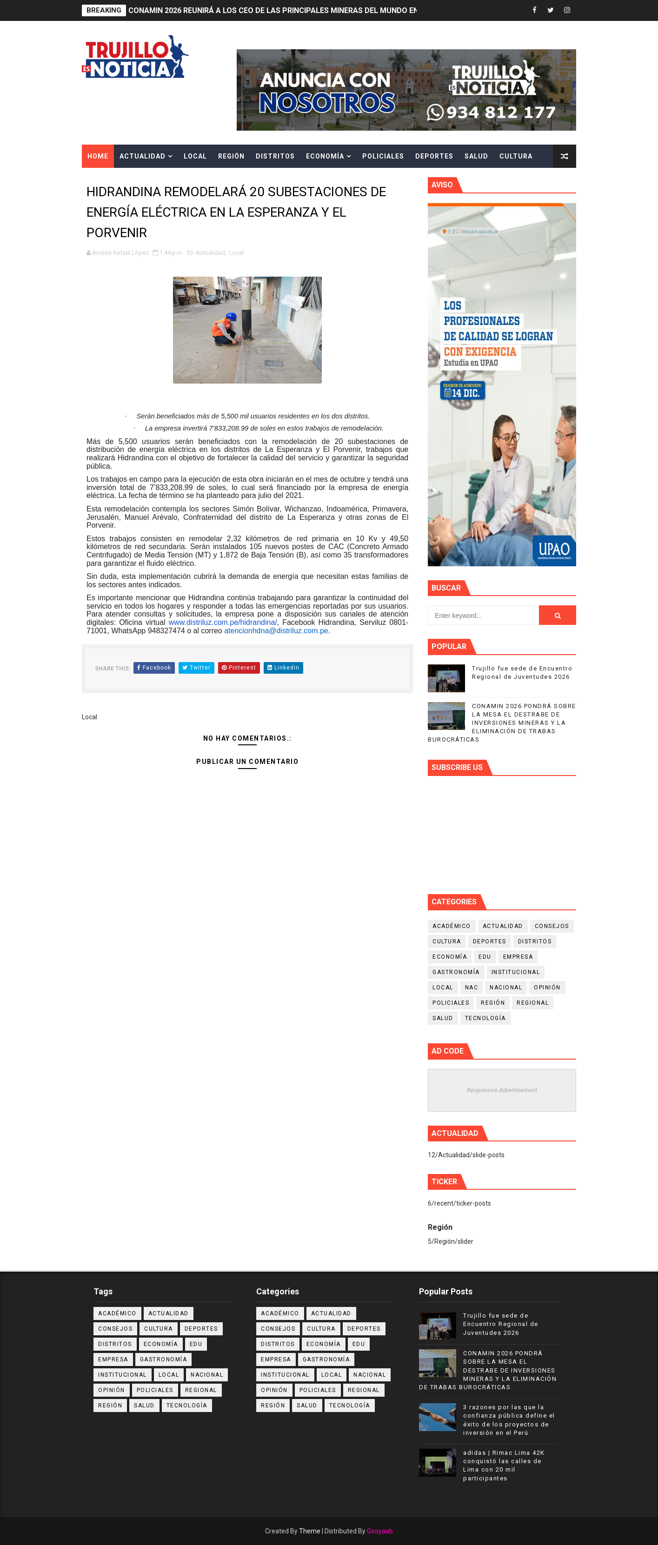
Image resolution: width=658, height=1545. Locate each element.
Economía (325, 156)
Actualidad (143, 156)
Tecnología (485, 1018)
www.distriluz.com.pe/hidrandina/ (223, 622)
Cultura (515, 156)
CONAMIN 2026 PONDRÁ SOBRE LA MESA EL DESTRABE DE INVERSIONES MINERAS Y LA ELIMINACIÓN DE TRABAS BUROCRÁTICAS (502, 723)
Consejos (552, 926)
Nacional (506, 987)
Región (231, 156)
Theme (309, 1531)
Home (97, 156)
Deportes (434, 156)
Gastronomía (456, 972)
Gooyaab (380, 1531)
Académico (451, 926)
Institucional (516, 972)
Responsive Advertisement (502, 1090)
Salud (476, 156)
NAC (472, 987)
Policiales (383, 156)
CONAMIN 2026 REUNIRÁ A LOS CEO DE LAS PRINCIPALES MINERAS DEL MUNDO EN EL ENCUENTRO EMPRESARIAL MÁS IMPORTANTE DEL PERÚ (379, 10)
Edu (485, 957)
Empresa (518, 957)
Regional (533, 1003)
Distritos (275, 156)
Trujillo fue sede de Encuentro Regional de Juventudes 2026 (500, 1324)
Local (195, 156)
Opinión (547, 987)
